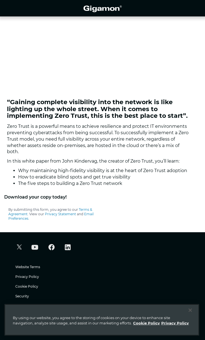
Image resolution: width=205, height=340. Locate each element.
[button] (18, 247)
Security (22, 296)
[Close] (190, 310)
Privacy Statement (60, 214)
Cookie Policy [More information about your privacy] (146, 323)
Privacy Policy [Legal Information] (175, 323)
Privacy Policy (27, 277)
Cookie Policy (26, 286)
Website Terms (27, 267)
